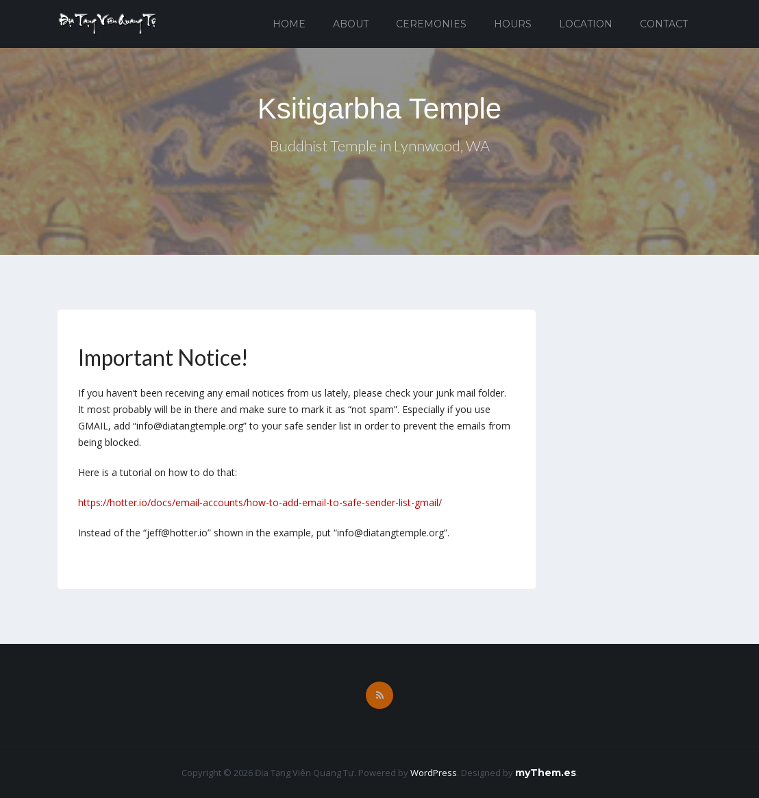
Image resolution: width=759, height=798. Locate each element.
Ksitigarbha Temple (379, 108)
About (351, 24)
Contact (664, 24)
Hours (513, 24)
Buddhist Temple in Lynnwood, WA (380, 145)
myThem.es (545, 772)
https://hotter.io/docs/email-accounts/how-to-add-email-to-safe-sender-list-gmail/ (260, 502)
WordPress (433, 772)
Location (585, 24)
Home (289, 24)
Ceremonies (431, 24)
